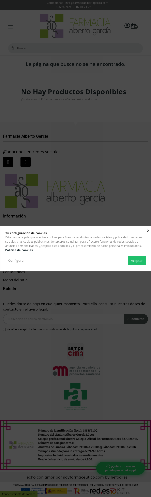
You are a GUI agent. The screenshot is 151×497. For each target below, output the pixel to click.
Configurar (16, 260)
